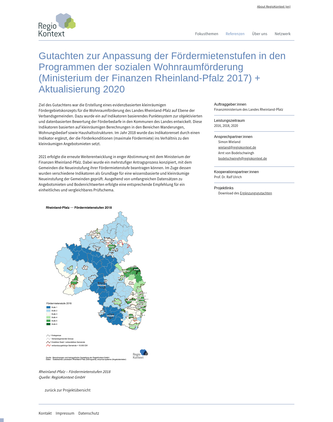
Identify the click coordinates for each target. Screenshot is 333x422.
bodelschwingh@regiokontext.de (242, 158)
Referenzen (235, 33)
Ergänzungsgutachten (256, 193)
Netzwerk (283, 33)
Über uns (259, 33)
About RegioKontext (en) (274, 6)
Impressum (65, 413)
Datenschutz (88, 413)
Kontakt (45, 413)
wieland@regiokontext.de (237, 147)
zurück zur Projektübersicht (68, 390)
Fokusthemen (206, 33)
